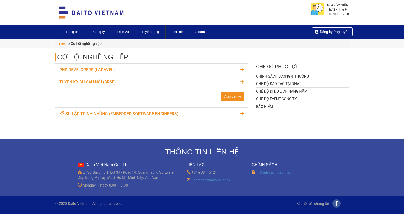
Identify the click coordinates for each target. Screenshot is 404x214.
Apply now (232, 97)
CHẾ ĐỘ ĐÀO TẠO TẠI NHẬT (278, 84)
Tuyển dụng (150, 32)
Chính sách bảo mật (275, 172)
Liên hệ (177, 32)
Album (200, 32)
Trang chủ (73, 32)
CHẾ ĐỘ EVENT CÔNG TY (276, 99)
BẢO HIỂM (264, 107)
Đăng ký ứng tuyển (332, 31)
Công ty (99, 32)
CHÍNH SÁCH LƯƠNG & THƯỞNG (282, 76)
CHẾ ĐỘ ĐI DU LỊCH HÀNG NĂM (281, 91)
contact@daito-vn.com (211, 180)
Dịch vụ (123, 32)
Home (63, 44)
